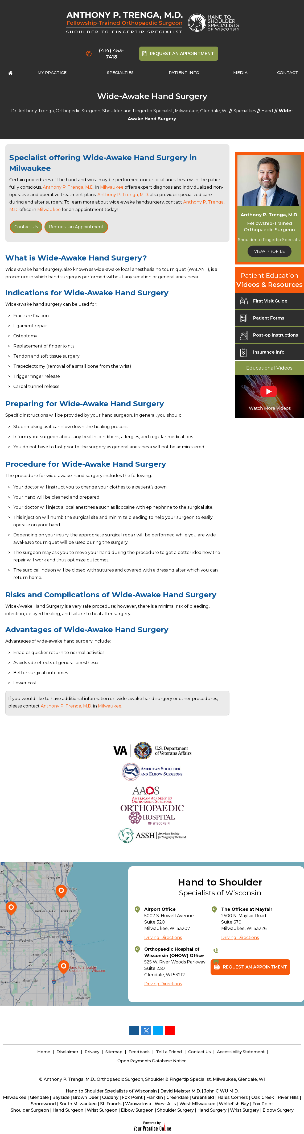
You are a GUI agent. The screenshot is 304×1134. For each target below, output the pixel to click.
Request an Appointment (76, 226)
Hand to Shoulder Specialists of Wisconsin (111, 1091)
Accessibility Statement (241, 1051)
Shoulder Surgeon (30, 1110)
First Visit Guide (263, 303)
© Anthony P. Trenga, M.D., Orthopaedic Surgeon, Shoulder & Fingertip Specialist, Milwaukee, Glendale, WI (152, 1079)
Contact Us (26, 226)
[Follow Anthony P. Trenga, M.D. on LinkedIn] (158, 1030)
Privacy (92, 1051)
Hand (267, 110)
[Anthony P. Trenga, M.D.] (126, 22)
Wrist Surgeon (102, 1110)
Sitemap (113, 1051)
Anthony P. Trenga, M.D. (68, 187)
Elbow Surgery (278, 1110)
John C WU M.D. (221, 1091)
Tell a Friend (169, 1051)
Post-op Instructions (269, 337)
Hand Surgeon (67, 1110)
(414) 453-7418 (111, 54)
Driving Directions (163, 937)
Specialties (244, 110)
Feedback (139, 1051)
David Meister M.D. (180, 1091)
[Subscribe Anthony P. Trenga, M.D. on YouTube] (169, 1030)
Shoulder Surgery (175, 1110)
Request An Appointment (182, 53)
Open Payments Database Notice (152, 1060)
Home (43, 1051)
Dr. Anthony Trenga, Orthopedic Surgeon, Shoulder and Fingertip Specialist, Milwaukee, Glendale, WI (119, 110)
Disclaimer (67, 1051)
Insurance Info (262, 354)
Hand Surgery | (213, 1110)
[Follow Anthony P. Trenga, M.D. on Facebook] (134, 1030)
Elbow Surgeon (137, 1110)
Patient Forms (262, 320)
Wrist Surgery (244, 1110)
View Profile (269, 251)
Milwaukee (30, 168)
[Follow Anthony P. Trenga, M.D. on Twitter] (146, 1030)
